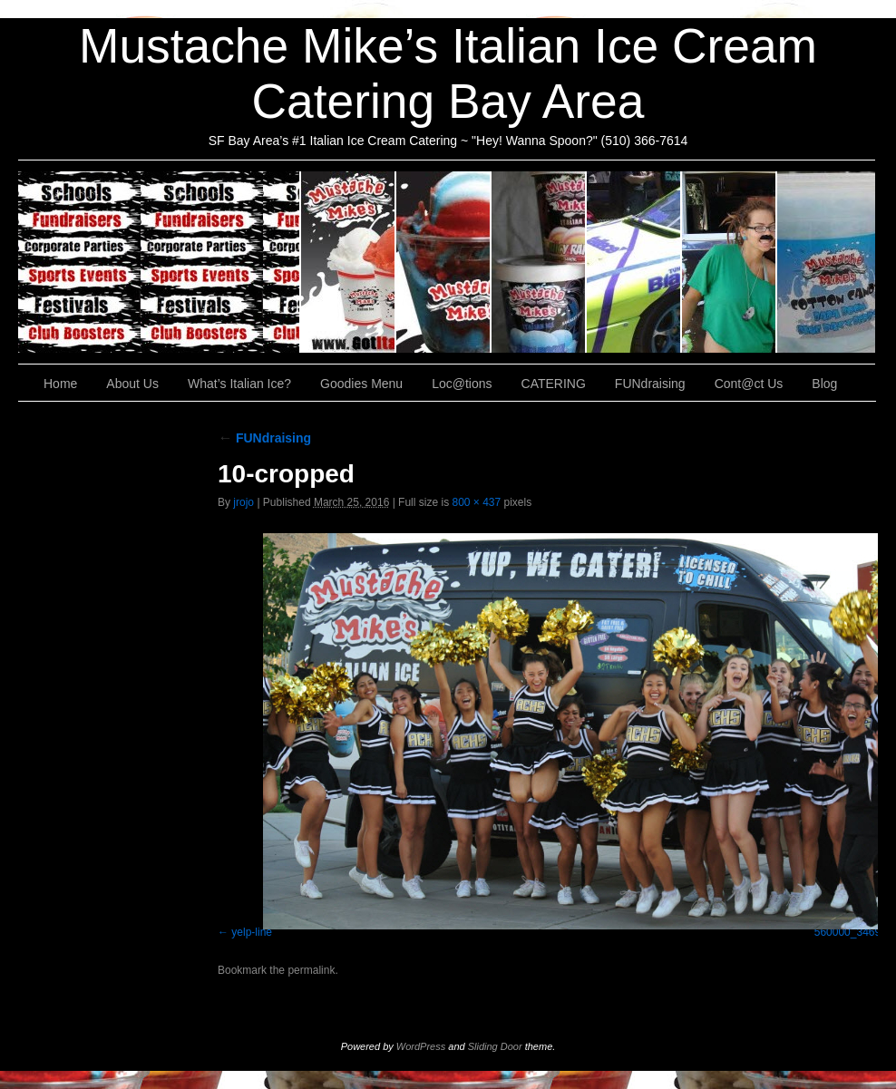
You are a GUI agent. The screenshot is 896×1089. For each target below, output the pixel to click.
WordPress (420, 1046)
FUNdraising (729, 262)
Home (60, 383)
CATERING (159, 262)
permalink (311, 970)
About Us (348, 262)
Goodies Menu (539, 262)
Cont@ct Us (826, 262)
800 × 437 (476, 502)
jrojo (243, 502)
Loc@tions (634, 262)
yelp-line (251, 932)
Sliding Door (495, 1046)
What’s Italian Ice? (444, 262)
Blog (824, 383)
